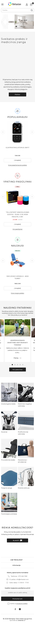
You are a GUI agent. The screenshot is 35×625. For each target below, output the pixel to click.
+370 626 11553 (22, 576)
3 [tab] (17, 364)
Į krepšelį (17, 160)
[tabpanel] (17, 21)
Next (32, 132)
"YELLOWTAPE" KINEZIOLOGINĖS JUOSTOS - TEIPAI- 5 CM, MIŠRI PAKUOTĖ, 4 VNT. (17, 214)
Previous (3, 132)
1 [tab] (16, 26)
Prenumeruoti (17, 599)
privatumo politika (21, 603)
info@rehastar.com (22, 579)
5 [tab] (22, 364)
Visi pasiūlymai (17, 229)
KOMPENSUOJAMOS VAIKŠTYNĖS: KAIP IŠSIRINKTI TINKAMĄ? (17, 343)
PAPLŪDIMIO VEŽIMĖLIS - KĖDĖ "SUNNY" (18, 277)
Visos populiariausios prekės (17, 165)
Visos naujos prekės (17, 293)
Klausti (16, 540)
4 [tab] (20, 364)
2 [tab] (18, 26)
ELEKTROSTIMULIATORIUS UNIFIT (17, 147)
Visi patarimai (17, 369)
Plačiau (17, 94)
